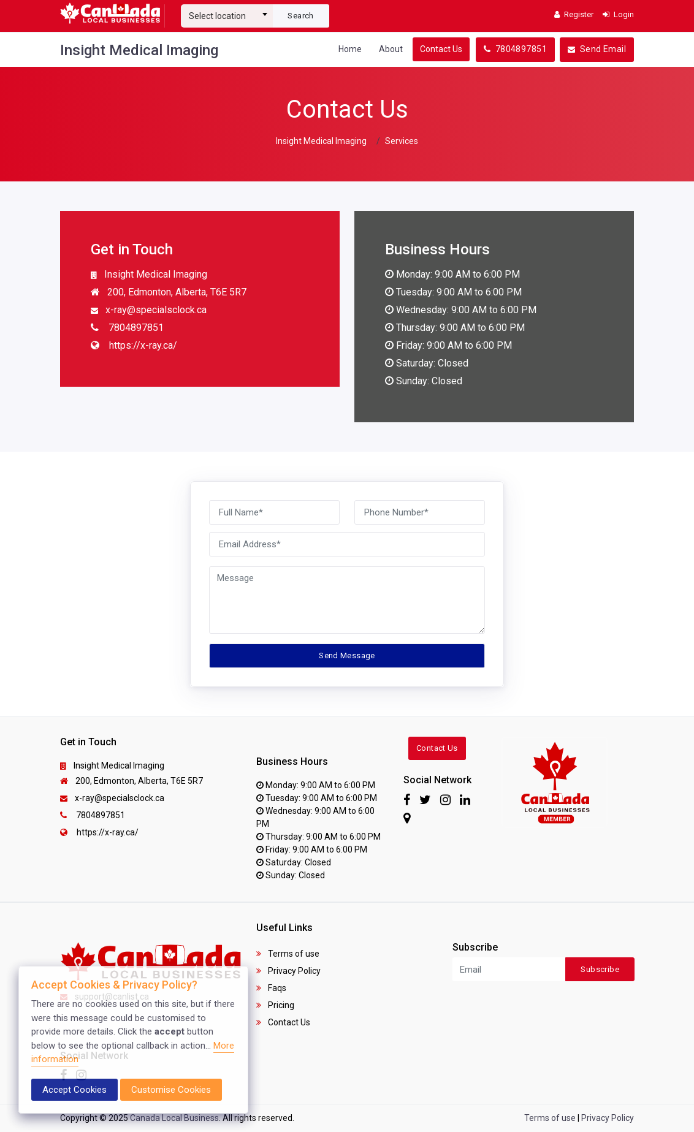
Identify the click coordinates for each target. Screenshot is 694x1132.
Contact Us (441, 49)
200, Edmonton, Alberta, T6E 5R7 (168, 293)
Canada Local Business (174, 1118)
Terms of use (287, 954)
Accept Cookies (74, 1089)
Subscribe (600, 969)
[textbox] (227, 16)
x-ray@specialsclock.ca (149, 310)
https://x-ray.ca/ (134, 346)
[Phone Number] (419, 512)
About (391, 49)
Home (350, 49)
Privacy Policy (288, 971)
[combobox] (227, 11)
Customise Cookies (171, 1089)
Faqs (271, 988)
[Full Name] (274, 512)
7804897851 (515, 49)
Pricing (275, 1005)
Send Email (597, 49)
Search (300, 15)
